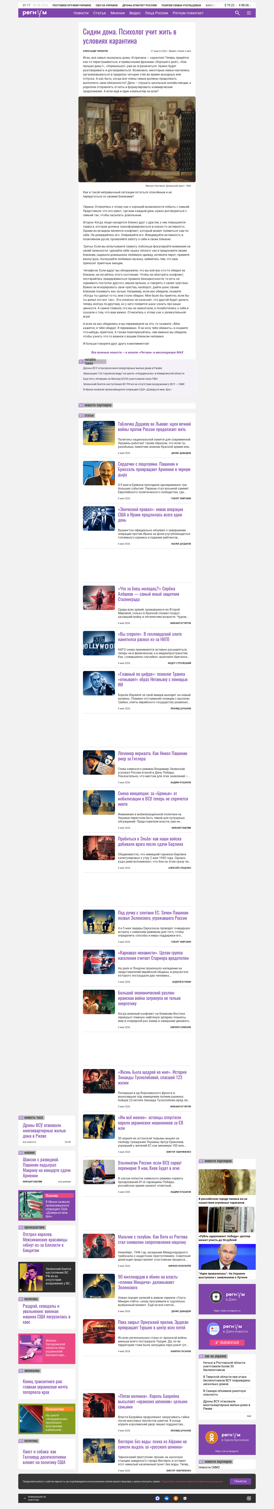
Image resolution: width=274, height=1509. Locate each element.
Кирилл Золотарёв (179, 1266)
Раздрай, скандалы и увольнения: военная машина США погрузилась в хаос (46, 1313)
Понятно (240, 1481)
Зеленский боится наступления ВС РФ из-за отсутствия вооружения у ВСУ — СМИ (59, 1276)
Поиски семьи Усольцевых (181, 5)
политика (31, 1299)
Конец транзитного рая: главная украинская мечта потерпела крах (45, 1386)
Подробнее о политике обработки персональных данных (192, 1481)
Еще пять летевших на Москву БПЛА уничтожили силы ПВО (120, 378)
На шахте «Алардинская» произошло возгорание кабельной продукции (57, 1422)
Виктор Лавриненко (178, 1152)
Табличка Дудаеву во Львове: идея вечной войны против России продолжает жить (154, 426)
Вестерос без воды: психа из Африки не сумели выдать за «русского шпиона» (152, 1443)
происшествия (34, 1227)
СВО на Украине (107, 5)
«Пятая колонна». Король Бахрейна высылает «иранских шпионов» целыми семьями (152, 1401)
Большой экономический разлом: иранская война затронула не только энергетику (149, 998)
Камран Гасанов (181, 1351)
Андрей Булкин (181, 982)
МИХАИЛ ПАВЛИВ (32, 1181)
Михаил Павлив (181, 828)
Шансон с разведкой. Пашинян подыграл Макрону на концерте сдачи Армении (47, 1167)
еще (249, 1416)
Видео (134, 13)
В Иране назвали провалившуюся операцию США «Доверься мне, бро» (58, 1209)
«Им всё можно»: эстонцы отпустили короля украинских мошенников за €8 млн (150, 1122)
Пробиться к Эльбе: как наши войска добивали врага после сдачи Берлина (150, 841)
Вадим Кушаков (181, 782)
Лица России (156, 13)
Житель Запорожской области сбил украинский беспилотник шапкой (55, 1348)
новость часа (33, 1117)
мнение (29, 1152)
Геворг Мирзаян (181, 498)
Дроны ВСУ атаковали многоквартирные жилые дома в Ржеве (44, 1130)
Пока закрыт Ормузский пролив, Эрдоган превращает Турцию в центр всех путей (153, 1324)
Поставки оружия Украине (72, 5)
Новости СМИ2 (209, 1467)
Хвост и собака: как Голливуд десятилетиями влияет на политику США (44, 1457)
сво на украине (215, 1356)
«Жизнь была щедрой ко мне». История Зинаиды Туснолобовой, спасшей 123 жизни (152, 1077)
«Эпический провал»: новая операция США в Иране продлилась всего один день (150, 514)
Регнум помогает (188, 13)
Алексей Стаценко (179, 868)
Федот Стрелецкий (179, 663)
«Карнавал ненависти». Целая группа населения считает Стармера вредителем (153, 955)
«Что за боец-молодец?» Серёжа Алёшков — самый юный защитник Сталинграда (148, 594)
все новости (29, 1142)
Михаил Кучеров (180, 623)
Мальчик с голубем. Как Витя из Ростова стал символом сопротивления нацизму (152, 1239)
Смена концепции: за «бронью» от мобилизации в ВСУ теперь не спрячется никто (153, 798)
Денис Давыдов (181, 453)
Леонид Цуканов (180, 708)
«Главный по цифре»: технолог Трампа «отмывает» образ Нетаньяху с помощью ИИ (153, 679)
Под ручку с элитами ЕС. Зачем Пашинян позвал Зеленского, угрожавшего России (153, 915)
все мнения (64, 1181)
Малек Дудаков (181, 544)
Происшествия (55, 1409)
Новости (81, 13)
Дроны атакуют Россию (139, 5)
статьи (89, 415)
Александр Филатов (95, 51)
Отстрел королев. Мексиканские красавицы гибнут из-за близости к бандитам (45, 1242)
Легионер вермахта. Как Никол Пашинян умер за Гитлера (152, 755)
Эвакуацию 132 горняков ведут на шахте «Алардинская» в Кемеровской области (133, 373)
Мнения (118, 13)
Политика (52, 1195)
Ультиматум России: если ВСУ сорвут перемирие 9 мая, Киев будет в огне (150, 1165)
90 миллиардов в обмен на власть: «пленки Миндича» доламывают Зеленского (148, 1282)
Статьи (99, 13)
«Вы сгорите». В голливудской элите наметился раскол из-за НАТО (150, 636)
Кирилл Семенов (180, 1027)
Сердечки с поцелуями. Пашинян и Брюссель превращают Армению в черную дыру (154, 469)
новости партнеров (97, 405)
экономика (32, 1371)
